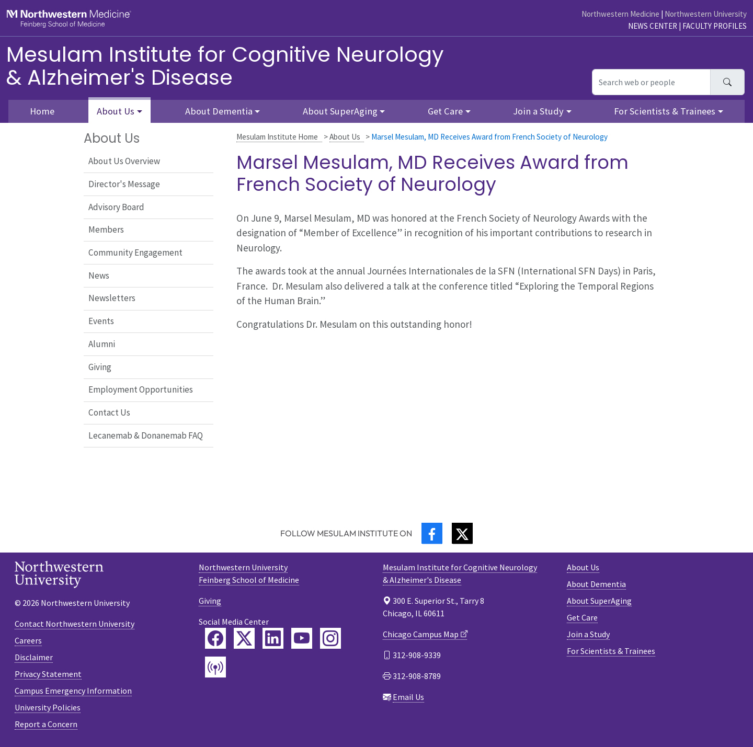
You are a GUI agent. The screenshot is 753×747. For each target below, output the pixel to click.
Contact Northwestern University (74, 623)
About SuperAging (599, 600)
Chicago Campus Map (421, 634)
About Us (344, 137)
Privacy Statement (48, 674)
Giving (99, 367)
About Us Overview (124, 161)
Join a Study (588, 634)
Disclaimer (34, 657)
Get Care (582, 617)
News (98, 275)
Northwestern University (706, 14)
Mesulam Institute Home (277, 137)
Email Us (408, 697)
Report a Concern (46, 724)
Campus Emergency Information (73, 690)
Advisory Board (116, 207)
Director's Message (124, 184)
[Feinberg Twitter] (244, 638)
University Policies (48, 707)
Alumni (101, 344)
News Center (652, 26)
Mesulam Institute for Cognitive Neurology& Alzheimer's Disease (225, 66)
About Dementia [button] (219, 111)
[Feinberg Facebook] (215, 638)
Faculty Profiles (714, 26)
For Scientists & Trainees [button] (664, 111)
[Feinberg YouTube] (301, 638)
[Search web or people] (651, 82)
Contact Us (109, 412)
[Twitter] (462, 533)
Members (106, 229)
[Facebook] (431, 533)
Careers (28, 640)
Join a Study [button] (538, 111)
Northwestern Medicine (620, 14)
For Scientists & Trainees (611, 651)
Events (101, 321)
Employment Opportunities (140, 389)
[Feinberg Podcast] (215, 667)
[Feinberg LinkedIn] (273, 638)
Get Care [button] (445, 111)
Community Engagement (135, 252)
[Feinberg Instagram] (330, 638)
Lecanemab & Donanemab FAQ (145, 435)
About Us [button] (115, 111)
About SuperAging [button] (340, 111)
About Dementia (596, 584)
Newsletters (111, 298)
